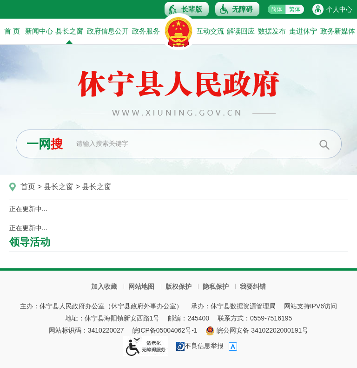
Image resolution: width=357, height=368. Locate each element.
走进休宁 (303, 31)
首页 (27, 187)
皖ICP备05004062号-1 (165, 330)
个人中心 (339, 9)
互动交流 (210, 31)
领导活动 (29, 242)
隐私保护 (216, 286)
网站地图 (141, 286)
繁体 (294, 9)
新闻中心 (39, 31)
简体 (276, 9)
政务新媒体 (337, 31)
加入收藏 (104, 286)
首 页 (12, 31)
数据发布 (272, 31)
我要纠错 (253, 286)
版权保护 (178, 286)
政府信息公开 (108, 31)
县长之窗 (69, 35)
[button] (187, 9)
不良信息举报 (200, 345)
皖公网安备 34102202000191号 (256, 330)
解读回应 (241, 31)
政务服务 (146, 31)
